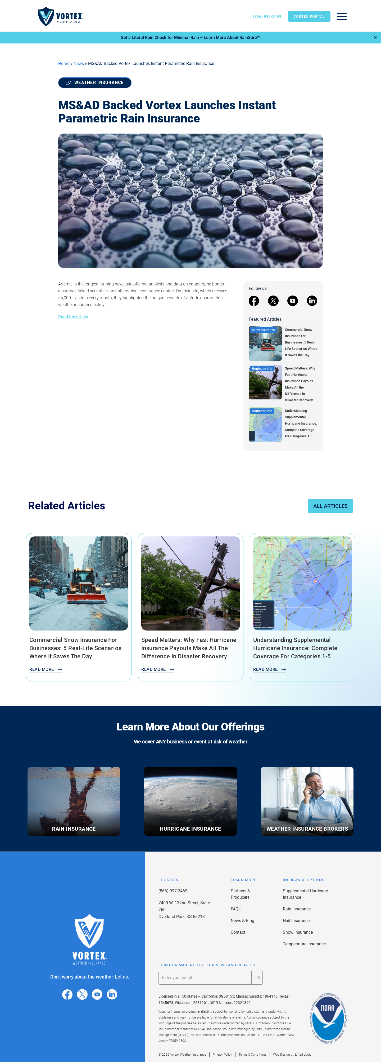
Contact (238, 932)
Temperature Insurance (304, 943)
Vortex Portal (309, 16)
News (79, 63)
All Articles (330, 506)
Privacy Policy (222, 1054)
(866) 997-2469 (267, 16)
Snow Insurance (298, 932)
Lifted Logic (303, 1054)
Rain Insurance (297, 908)
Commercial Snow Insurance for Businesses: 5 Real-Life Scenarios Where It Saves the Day (301, 342)
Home (63, 63)
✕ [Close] (375, 37)
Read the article (73, 316)
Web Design (281, 1054)
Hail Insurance (296, 920)
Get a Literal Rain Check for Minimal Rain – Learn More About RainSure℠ (190, 37)
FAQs (236, 908)
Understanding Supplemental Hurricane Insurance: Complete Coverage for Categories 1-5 (301, 423)
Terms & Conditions (252, 1054)
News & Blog (242, 920)
